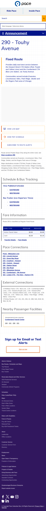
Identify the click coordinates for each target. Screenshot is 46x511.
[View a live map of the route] (23, 129)
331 (18, 323)
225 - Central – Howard (11, 263)
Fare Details (22, 240)
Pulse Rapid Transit (7, 369)
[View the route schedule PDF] (23, 137)
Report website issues (8, 488)
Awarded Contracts (7, 477)
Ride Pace (11, 11)
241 (10, 323)
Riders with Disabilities (8, 416)
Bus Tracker (5, 371)
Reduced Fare (6, 424)
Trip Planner (5, 367)
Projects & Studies (7, 469)
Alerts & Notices (6, 361)
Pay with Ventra (6, 421)
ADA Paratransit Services (9, 379)
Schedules (5, 392)
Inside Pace (34, 11)
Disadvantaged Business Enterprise (12, 485)
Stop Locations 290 (8, 155)
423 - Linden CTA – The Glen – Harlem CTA (18, 275)
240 (6, 323)
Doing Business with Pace (9, 472)
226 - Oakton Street (10, 265)
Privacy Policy (39, 506)
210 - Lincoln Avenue (10, 256)
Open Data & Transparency (10, 458)
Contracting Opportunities (9, 480)
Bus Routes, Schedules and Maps (12, 364)
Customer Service (7, 442)
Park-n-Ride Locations (8, 405)
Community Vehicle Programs (10, 387)
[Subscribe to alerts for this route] (23, 145)
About (3, 431)
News (3, 455)
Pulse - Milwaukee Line (11, 254)
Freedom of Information (9, 461)
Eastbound (14, 190)
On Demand (5, 382)
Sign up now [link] (23, 349)
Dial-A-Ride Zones (7, 403)
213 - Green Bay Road (10, 258)
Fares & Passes (6, 419)
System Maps (6, 408)
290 (14, 323)
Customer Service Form (9, 445)
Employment (5, 452)
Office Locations (6, 437)
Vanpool (4, 384)
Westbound (15, 193)
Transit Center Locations (9, 410)
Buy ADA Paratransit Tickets (10, 426)
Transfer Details (10, 240)
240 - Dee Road (8, 268)
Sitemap (4, 507)
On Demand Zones (7, 401)
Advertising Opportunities (9, 475)
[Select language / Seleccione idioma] (23, 26)
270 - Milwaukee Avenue (11, 270)
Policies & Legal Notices (9, 466)
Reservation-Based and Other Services (13, 377)
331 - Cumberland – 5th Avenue (14, 272)
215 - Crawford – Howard (12, 261)
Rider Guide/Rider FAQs (9, 395)
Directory (4, 447)
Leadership (5, 434)
